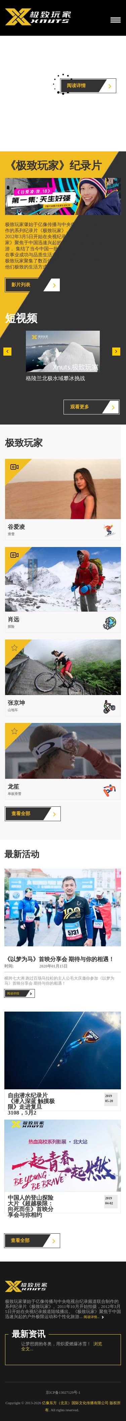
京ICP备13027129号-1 (63, 1392)
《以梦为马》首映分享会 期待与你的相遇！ (59, 959)
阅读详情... (92, 1317)
